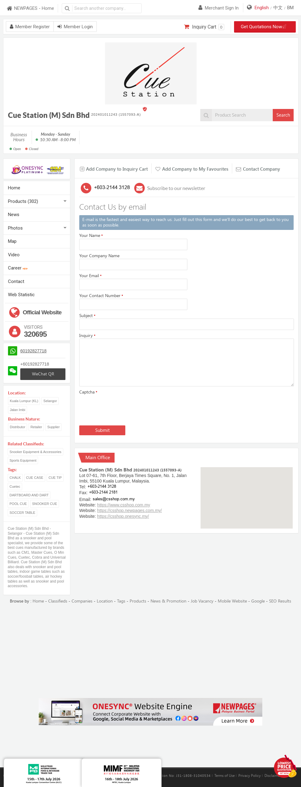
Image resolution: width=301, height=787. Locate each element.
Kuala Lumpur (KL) (24, 401)
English (262, 7)
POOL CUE (18, 504)
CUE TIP (55, 477)
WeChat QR (43, 374)
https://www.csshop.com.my (123, 504)
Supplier (53, 427)
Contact (16, 281)
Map (12, 241)
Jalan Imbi (17, 410)
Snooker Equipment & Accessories (35, 452)
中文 (278, 7)
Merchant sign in (218, 8)
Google (258, 601)
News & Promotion (168, 601)
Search (283, 115)
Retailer (36, 427)
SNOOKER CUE (44, 504)
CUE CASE (34, 477)
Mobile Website (232, 601)
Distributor (17, 427)
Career (18, 268)
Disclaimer (272, 775)
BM (290, 7)
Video (14, 255)
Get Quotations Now (265, 26)
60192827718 (33, 350)
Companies (82, 601)
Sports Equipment (23, 460)
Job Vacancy (202, 601)
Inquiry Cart (204, 27)
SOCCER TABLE (22, 512)
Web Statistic (21, 294)
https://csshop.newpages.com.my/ (129, 510)
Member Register (30, 26)
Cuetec (15, 486)
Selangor (50, 401)
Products (138, 601)
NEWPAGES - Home (30, 8)
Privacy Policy (249, 775)
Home (14, 188)
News (13, 214)
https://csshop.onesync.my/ (123, 516)
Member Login (75, 26)
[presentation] (126, 409)
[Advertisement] (150, 651)
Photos (15, 228)
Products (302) (23, 201)
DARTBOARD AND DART (29, 495)
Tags (121, 601)
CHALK (15, 477)
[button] (247, 492)
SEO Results (280, 601)
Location (105, 601)
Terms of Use (224, 775)
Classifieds (57, 601)
